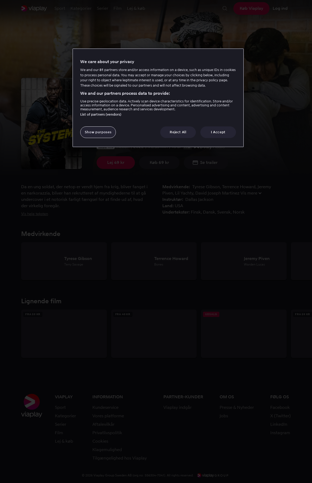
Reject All (178, 132)
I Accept (218, 132)
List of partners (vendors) (100, 114)
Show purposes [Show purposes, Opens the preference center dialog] (98, 132)
